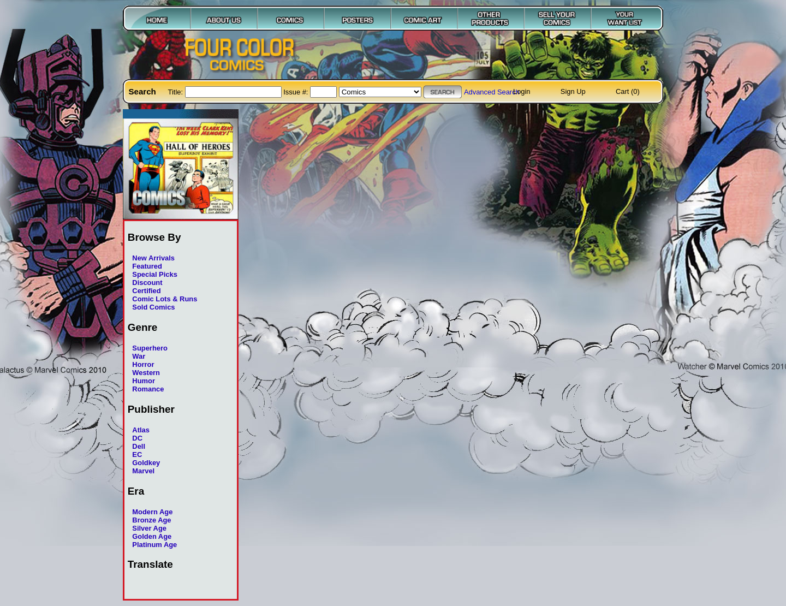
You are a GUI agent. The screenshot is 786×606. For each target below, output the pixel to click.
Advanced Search (492, 92)
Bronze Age (151, 520)
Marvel (143, 471)
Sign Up (573, 91)
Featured (147, 266)
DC (137, 438)
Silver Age (149, 528)
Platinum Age (154, 544)
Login (522, 91)
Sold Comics (153, 307)
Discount (147, 282)
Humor (143, 381)
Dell (138, 446)
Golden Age (151, 536)
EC (137, 454)
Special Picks (154, 274)
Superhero (150, 348)
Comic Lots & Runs (164, 299)
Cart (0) (628, 91)
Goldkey (146, 463)
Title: (176, 92)
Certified (146, 291)
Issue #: (296, 92)
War (138, 356)
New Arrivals (153, 258)
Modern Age (152, 512)
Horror (143, 364)
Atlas (141, 430)
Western (146, 373)
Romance (148, 389)
